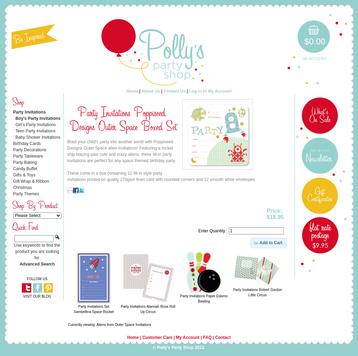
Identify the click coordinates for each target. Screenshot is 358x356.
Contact (223, 337)
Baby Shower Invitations (37, 137)
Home (132, 91)
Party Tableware (28, 156)
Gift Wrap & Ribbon (31, 181)
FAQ (207, 337)
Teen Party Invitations (35, 131)
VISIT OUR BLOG (37, 296)
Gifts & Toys (24, 175)
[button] (268, 243)
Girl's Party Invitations (35, 124)
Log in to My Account (210, 91)
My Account (315, 59)
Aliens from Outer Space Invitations (123, 325)
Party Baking (25, 162)
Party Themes (26, 193)
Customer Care (158, 337)
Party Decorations (29, 149)
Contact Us (174, 91)
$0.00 (314, 41)
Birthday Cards (27, 143)
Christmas (22, 187)
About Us (150, 91)
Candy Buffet (25, 168)
